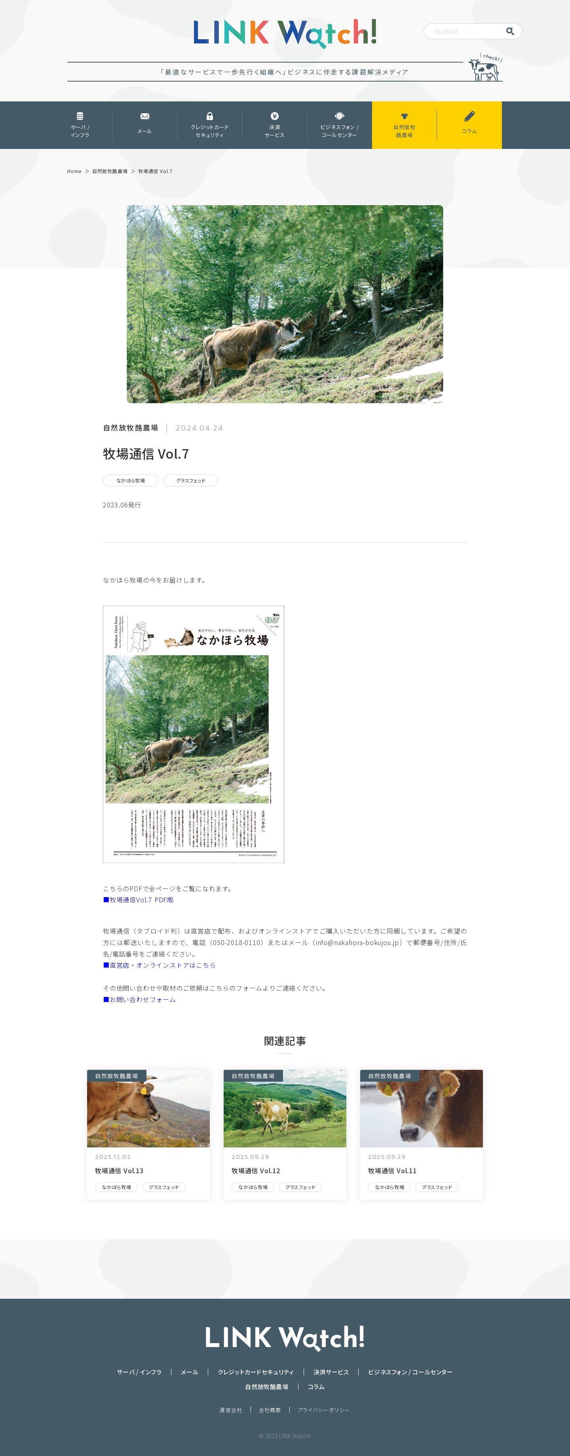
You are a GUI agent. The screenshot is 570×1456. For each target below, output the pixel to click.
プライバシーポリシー (324, 1410)
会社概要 (270, 1410)
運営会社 (231, 1410)
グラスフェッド (190, 480)
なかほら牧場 (130, 480)
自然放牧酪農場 (117, 1076)
